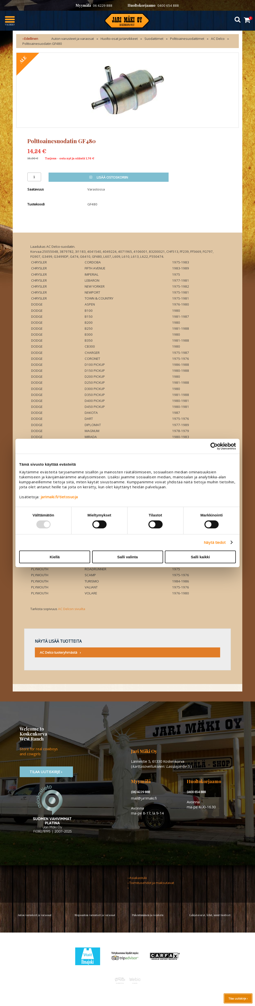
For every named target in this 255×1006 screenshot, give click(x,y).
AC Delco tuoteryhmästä (58, 652)
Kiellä (55, 557)
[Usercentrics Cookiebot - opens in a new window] (214, 446)
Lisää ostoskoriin (108, 177)
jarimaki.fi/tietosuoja (59, 496)
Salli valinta (127, 557)
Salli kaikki (200, 557)
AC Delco (218, 38)
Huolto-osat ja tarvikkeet (119, 38)
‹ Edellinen (30, 38)
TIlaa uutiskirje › (46, 771)
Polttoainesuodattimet (187, 38)
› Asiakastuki (137, 878)
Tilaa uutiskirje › (238, 998)
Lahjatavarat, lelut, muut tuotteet (210, 915)
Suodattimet (153, 38)
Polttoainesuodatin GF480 (42, 43)
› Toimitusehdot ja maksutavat (151, 882)
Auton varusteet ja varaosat (72, 38)
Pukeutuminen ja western (147, 915)
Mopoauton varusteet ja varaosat (95, 915)
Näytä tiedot (215, 542)
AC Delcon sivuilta (71, 609)
